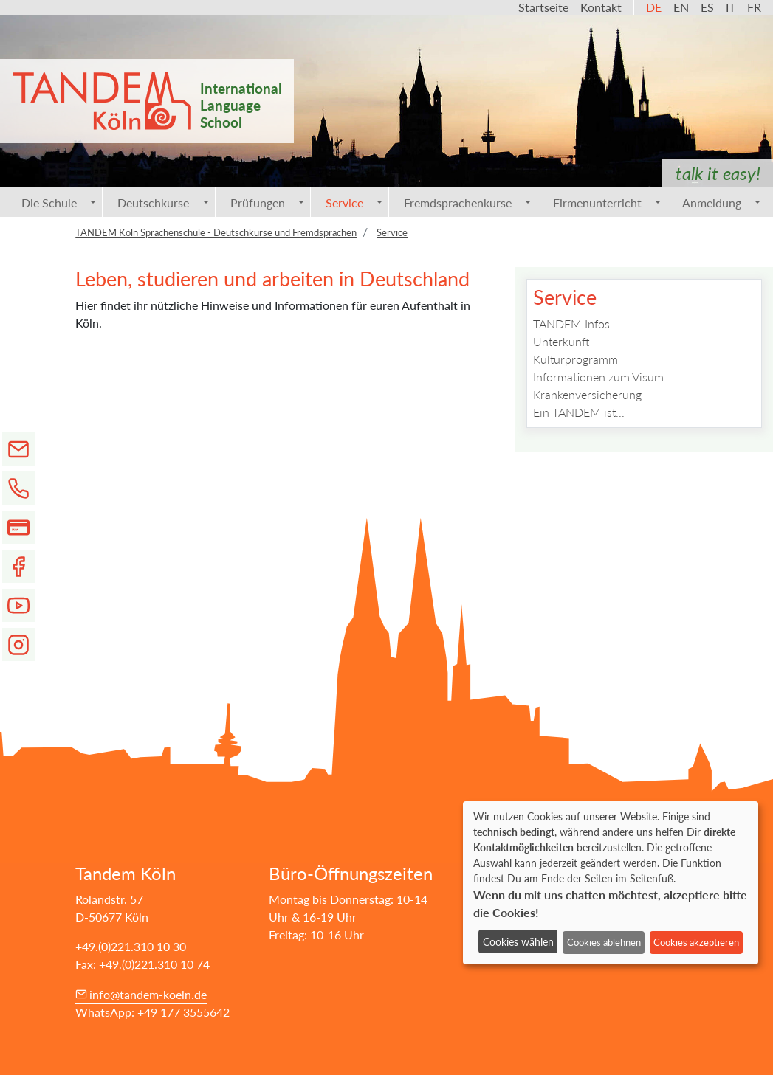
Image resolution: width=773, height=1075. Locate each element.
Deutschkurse (162, 203)
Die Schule (58, 203)
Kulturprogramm (575, 359)
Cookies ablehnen (604, 942)
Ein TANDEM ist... (579, 412)
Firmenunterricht (607, 203)
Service (354, 203)
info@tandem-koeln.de (148, 994)
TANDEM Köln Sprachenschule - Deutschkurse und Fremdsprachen (216, 232)
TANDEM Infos (571, 324)
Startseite (543, 7)
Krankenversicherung (587, 394)
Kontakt (601, 7)
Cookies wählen (518, 942)
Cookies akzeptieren (696, 942)
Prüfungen (267, 203)
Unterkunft (561, 341)
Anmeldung (721, 203)
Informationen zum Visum (598, 377)
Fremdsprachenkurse (467, 203)
